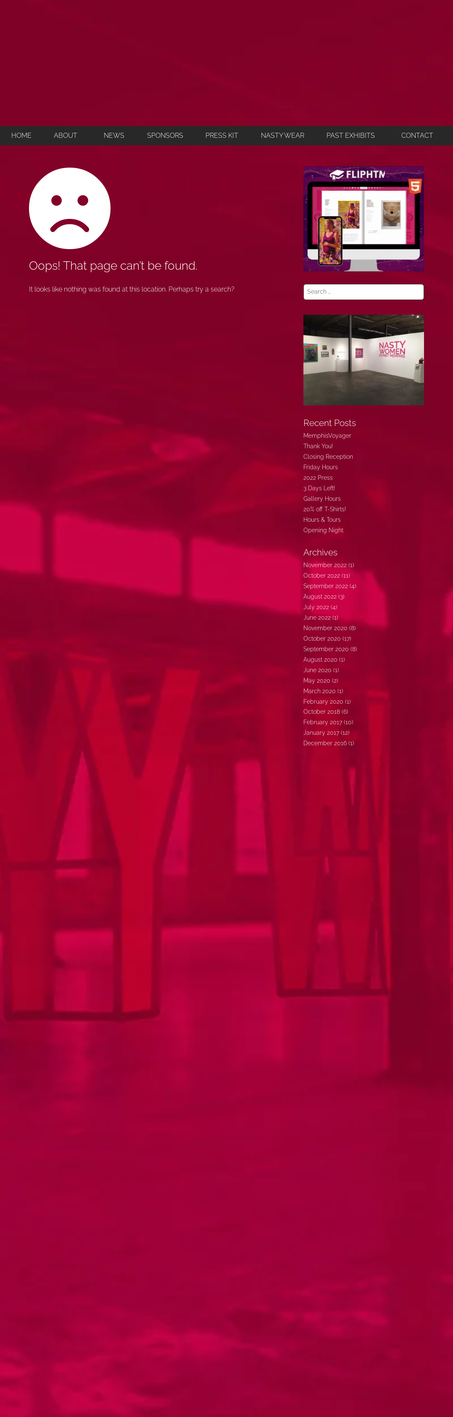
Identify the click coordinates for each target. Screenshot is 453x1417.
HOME (21, 135)
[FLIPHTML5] (363, 218)
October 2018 (321, 711)
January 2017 (321, 732)
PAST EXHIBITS (351, 135)
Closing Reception (328, 456)
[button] (67, 135)
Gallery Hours (322, 498)
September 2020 (326, 649)
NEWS (114, 135)
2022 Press (318, 477)
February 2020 (323, 701)
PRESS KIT (221, 135)
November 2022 (325, 565)
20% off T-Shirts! (324, 509)
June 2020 (317, 670)
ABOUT (65, 135)
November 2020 (325, 628)
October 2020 (322, 638)
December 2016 (325, 743)
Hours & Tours (322, 519)
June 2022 (317, 617)
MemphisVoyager (327, 435)
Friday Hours (320, 467)
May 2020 (316, 680)
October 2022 (321, 575)
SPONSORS (165, 135)
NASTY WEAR (282, 135)
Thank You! (318, 446)
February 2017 (322, 722)
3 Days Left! (319, 488)
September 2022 (325, 586)
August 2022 (320, 596)
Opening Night (323, 530)
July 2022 (316, 607)
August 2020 (320, 659)
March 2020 (319, 691)
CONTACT (417, 135)
